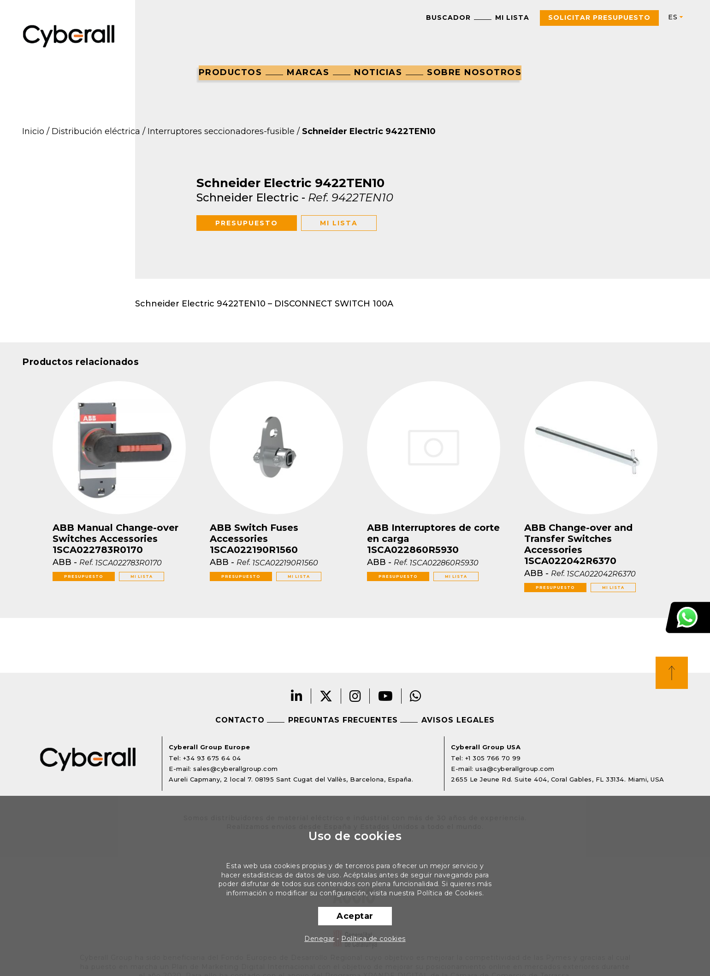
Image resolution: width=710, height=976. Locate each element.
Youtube (385, 696)
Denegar (319, 939)
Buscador (448, 17)
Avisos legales (458, 720)
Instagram (355, 696)
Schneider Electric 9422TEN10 (369, 131)
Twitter (326, 696)
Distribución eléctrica (96, 131)
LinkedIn (297, 696)
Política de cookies (373, 939)
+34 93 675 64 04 (212, 758)
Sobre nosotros (474, 72)
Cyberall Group (69, 35)
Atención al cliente (688, 617)
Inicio (33, 131)
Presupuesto (246, 223)
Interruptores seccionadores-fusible (221, 131)
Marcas (308, 72)
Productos (230, 72)
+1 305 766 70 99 (493, 758)
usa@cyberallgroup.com (515, 768)
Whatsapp (416, 696)
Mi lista (512, 17)
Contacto (240, 720)
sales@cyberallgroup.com (235, 768)
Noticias (378, 72)
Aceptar (355, 916)
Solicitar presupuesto (599, 17)
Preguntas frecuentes (343, 720)
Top (672, 673)
